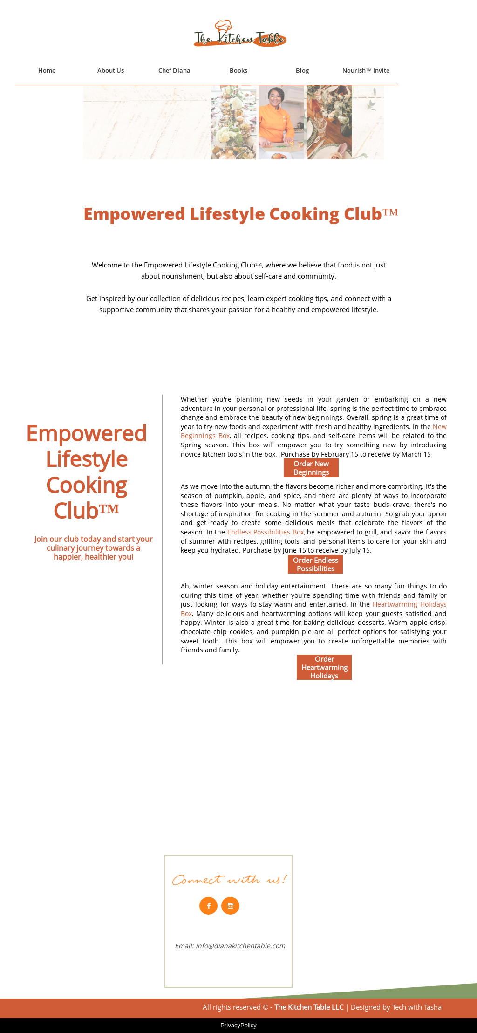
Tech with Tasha (416, 1007)
